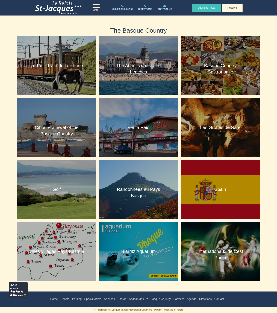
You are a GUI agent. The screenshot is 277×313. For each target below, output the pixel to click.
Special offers (92, 298)
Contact (219, 298)
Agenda (191, 298)
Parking (77, 298)
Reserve (232, 7)
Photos (121, 298)
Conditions (147, 309)
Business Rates (206, 7)
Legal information (131, 309)
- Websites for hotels (168, 309)
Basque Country (161, 298)
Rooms (64, 298)
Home (54, 298)
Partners (178, 298)
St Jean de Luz (138, 298)
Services (109, 298)
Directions (205, 298)
